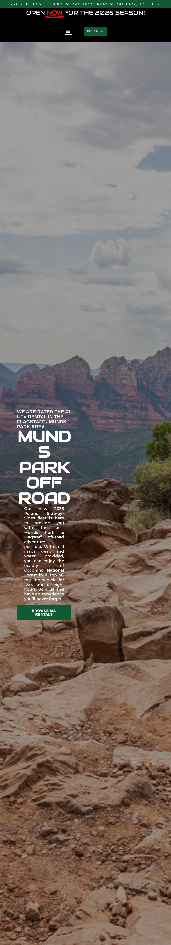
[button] (68, 31)
